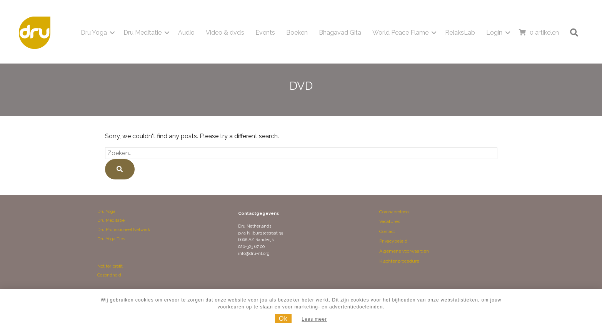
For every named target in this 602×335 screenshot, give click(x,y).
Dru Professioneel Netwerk (123, 229)
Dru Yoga (106, 211)
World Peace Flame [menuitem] (400, 32)
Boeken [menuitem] (297, 32)
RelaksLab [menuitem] (460, 32)
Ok (283, 318)
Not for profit (110, 266)
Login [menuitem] (494, 32)
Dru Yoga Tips (111, 238)
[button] (112, 32)
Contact (387, 231)
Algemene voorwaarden (404, 251)
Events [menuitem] (265, 32)
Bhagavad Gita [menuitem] (340, 32)
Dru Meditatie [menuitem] (142, 32)
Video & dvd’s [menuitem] (225, 32)
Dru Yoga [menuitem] (94, 32)
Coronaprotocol (394, 211)
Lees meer (314, 319)
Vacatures (389, 221)
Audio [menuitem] (186, 32)
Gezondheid (109, 275)
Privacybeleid (393, 241)
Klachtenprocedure (399, 261)
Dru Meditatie (111, 220)
